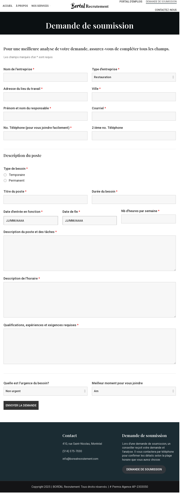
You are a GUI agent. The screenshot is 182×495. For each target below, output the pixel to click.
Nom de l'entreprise (19, 72)
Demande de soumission (144, 472)
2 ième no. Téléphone (107, 130)
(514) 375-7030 (72, 453)
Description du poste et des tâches (30, 234)
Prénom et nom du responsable (27, 110)
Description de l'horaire (22, 281)
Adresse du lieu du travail (23, 91)
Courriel (99, 110)
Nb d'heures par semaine (140, 213)
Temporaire (17, 177)
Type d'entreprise (105, 72)
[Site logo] (90, 7)
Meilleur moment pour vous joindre (117, 385)
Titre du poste (15, 194)
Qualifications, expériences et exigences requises (41, 327)
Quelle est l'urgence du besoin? (26, 385)
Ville (96, 91)
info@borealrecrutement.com (80, 461)
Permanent (16, 183)
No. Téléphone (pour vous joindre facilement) (38, 130)
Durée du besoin (104, 194)
